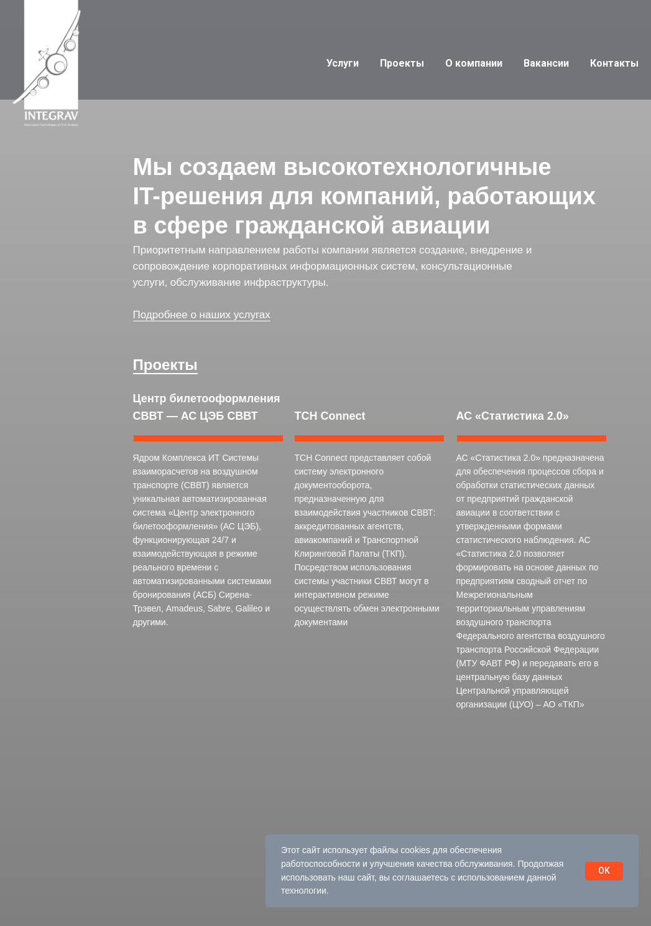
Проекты (402, 63)
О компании (473, 63)
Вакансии (546, 63)
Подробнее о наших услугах (201, 315)
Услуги (342, 63)
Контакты (614, 63)
